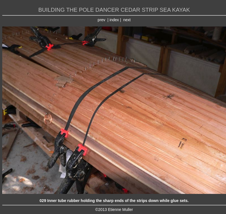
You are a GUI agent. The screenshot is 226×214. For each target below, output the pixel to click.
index (114, 20)
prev (101, 20)
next (126, 20)
